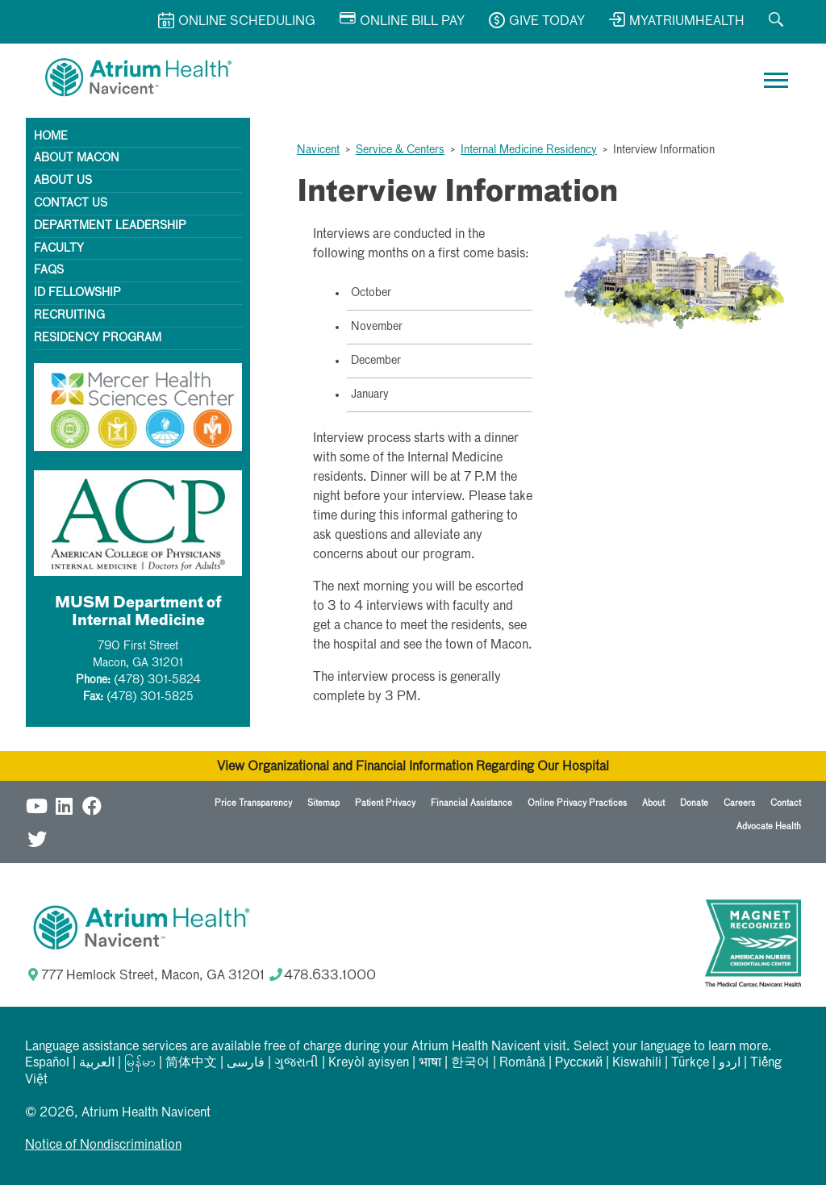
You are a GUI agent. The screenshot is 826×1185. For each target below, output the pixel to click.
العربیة (97, 1063)
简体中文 (191, 1063)
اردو (729, 1063)
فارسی (246, 1063)
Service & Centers (400, 150)
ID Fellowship (77, 292)
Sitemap (323, 803)
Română (522, 1063)
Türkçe (690, 1063)
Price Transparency (253, 803)
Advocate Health (768, 826)
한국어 (470, 1063)
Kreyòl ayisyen (368, 1063)
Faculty (59, 248)
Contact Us (70, 203)
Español (47, 1063)
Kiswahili (636, 1063)
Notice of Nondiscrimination (103, 1145)
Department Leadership (110, 226)
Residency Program (97, 338)
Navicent (318, 150)
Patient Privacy (385, 803)
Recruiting (69, 315)
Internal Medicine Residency (529, 150)
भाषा (430, 1063)
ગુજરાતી (296, 1063)
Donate (694, 803)
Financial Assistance (471, 803)
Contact (785, 803)
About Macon (76, 158)
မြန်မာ (140, 1063)
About (653, 803)
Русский (579, 1063)
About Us (63, 180)
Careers (739, 803)
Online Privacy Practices (577, 803)
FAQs (49, 270)
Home (51, 136)
